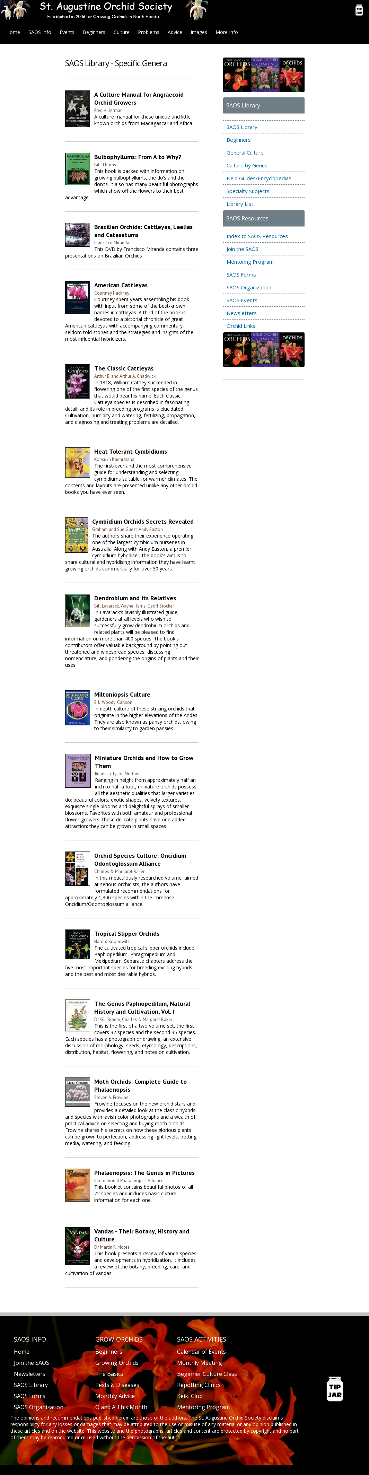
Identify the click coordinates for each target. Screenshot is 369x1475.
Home (13, 32)
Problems (148, 32)
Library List (240, 203)
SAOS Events (242, 300)
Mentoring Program (250, 261)
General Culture (245, 152)
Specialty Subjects (248, 190)
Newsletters (242, 312)
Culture (122, 32)
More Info (227, 32)
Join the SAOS (242, 248)
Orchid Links (241, 325)
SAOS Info (39, 32)
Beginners (94, 32)
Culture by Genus (247, 165)
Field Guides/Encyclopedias (259, 178)
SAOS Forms (241, 274)
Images (199, 32)
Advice (175, 32)
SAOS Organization (249, 287)
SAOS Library (242, 126)
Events (67, 32)
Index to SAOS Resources (257, 236)
